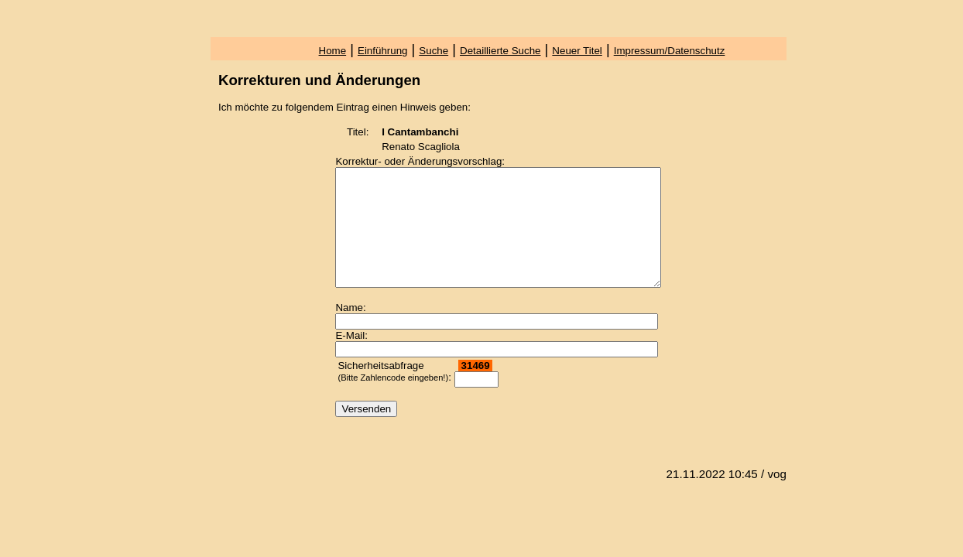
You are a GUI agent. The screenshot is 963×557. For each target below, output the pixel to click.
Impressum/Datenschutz (669, 50)
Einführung (382, 50)
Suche (433, 50)
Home (333, 50)
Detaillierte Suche (500, 50)
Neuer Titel (576, 50)
